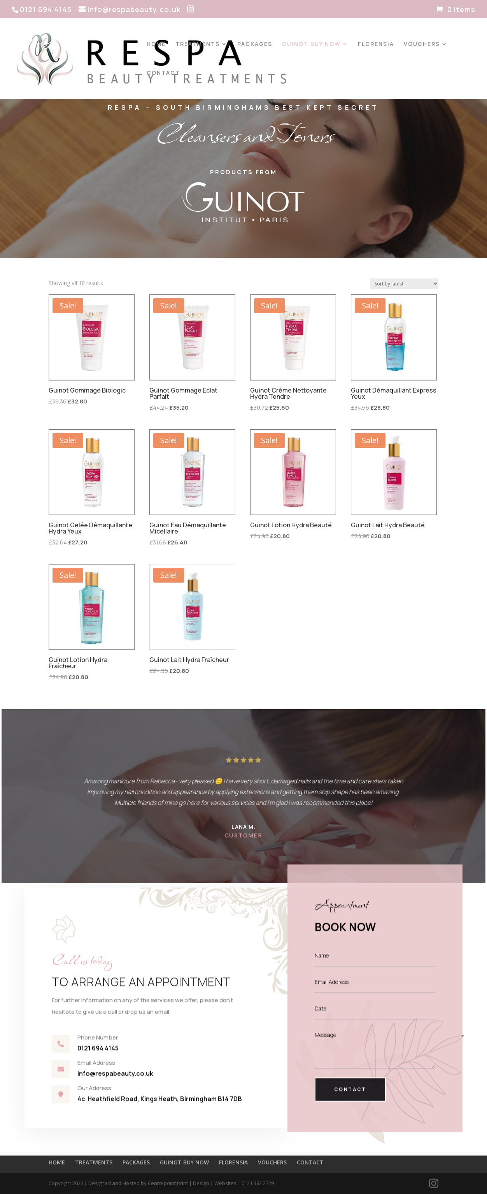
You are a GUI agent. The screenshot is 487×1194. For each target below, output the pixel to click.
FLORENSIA (376, 44)
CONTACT (163, 73)
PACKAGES (254, 44)
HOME (156, 44)
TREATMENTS (197, 44)
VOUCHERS (422, 44)
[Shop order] (404, 283)
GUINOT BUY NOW (311, 44)
